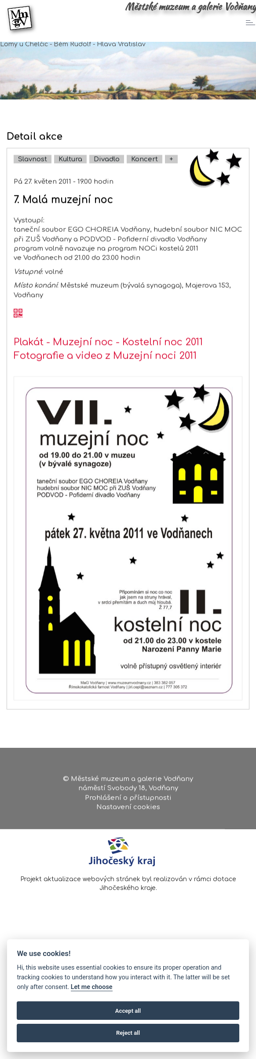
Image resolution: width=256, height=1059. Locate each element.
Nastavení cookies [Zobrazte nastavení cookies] (128, 810)
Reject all (128, 1033)
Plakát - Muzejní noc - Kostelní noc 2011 (108, 369)
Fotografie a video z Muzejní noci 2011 (105, 382)
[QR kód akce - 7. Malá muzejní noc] (18, 341)
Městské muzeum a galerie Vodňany (190, 6)
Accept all (128, 1011)
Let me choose (92, 987)
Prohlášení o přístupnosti (128, 801)
